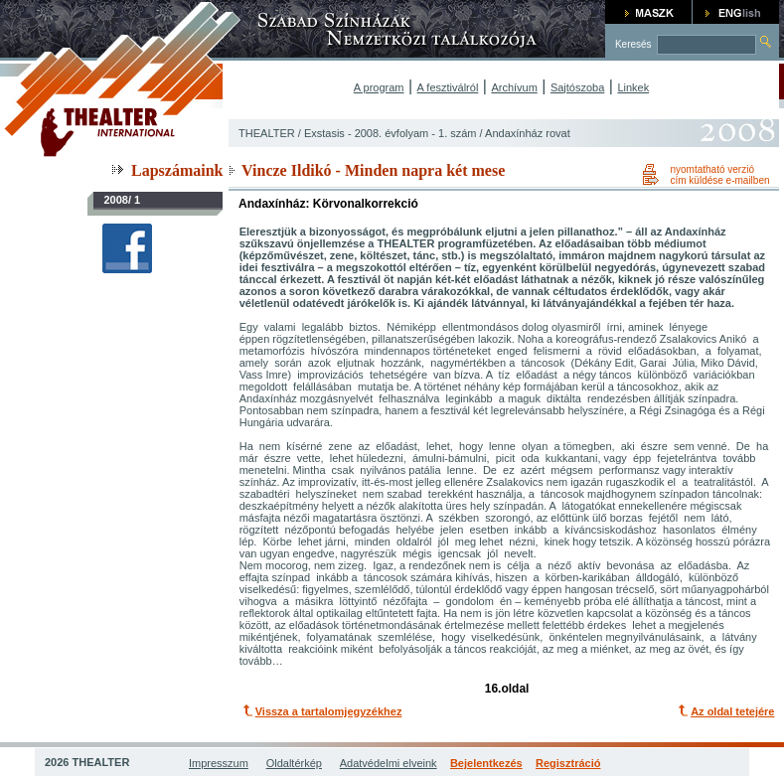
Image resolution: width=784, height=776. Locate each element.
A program (379, 87)
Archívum (514, 87)
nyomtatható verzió (712, 169)
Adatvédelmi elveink (388, 763)
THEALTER (266, 133)
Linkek (633, 87)
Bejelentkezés (486, 763)
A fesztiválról (448, 87)
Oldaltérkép (294, 763)
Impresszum (218, 763)
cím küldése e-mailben (719, 180)
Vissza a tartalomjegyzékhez (328, 711)
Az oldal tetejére (732, 711)
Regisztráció (568, 763)
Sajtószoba (577, 87)
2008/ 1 (121, 200)
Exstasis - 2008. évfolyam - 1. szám (390, 133)
